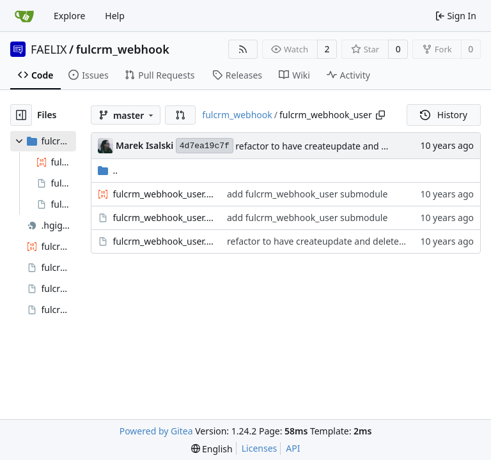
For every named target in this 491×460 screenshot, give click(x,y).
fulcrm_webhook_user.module (163, 241)
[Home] (24, 15)
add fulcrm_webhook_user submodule (307, 194)
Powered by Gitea (156, 431)
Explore (69, 16)
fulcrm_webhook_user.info (163, 217)
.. (108, 170)
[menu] (212, 449)
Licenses (259, 448)
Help (115, 16)
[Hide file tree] (21, 115)
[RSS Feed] (243, 49)
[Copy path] (380, 115)
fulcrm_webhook (122, 49)
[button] (180, 115)
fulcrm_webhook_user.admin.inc (163, 194)
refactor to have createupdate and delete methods (341, 146)
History (443, 115)
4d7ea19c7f (205, 146)
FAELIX (49, 49)
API (293, 448)
